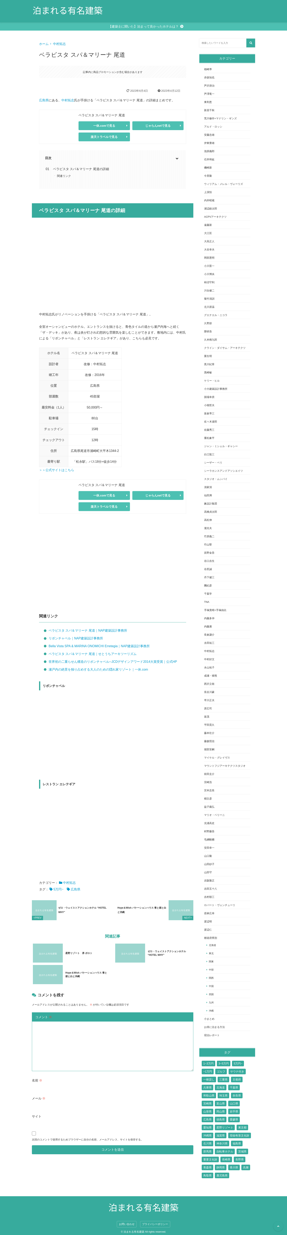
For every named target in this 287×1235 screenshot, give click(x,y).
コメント (43, 1015)
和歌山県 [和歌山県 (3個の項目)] (208, 1095)
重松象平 (209, 438)
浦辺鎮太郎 (210, 208)
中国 (211, 986)
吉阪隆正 (209, 880)
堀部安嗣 (209, 749)
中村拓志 (59, 44)
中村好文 (209, 659)
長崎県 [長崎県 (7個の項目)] (226, 1159)
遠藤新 (208, 224)
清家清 (208, 487)
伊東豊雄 (209, 143)
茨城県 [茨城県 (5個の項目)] (242, 1151)
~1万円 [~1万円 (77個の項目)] (207, 1071)
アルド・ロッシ (213, 126)
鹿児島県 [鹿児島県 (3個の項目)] (222, 1175)
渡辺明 (208, 921)
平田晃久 (209, 724)
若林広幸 (209, 913)
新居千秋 (209, 110)
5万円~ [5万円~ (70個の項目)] (238, 1063)
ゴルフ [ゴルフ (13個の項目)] (221, 1071)
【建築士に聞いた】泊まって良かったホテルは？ (143, 26)
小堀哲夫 (209, 405)
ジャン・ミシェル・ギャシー (221, 446)
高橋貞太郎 (210, 511)
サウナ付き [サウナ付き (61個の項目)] (237, 1071)
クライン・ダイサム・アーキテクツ (225, 347)
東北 (211, 953)
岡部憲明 (209, 257)
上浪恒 (208, 192)
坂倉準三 (209, 413)
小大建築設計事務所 (215, 388)
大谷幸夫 (209, 249)
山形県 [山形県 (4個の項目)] (207, 1111)
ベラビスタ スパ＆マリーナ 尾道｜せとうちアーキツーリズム (93, 654)
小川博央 (209, 274)
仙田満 (208, 495)
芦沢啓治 (209, 85)
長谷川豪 (209, 692)
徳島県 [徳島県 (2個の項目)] (220, 1119)
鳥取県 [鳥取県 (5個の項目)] (207, 1175)
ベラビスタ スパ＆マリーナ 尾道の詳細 (81, 169)
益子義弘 (209, 806)
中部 (211, 969)
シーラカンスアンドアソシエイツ (223, 470)
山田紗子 (209, 864)
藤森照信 (209, 741)
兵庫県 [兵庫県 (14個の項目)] (207, 1087)
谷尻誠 (208, 569)
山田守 (208, 872)
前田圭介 (209, 773)
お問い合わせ (127, 1224)
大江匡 (208, 233)
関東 (211, 961)
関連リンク (64, 175)
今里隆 (208, 175)
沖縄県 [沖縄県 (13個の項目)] (207, 1135)
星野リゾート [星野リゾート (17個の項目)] (224, 1127)
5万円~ (58, 889)
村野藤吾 (209, 831)
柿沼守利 (209, 282)
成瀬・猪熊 (210, 675)
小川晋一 (209, 265)
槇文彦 (208, 798)
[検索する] (250, 43)
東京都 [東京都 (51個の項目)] (242, 1127)
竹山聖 (208, 544)
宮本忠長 (209, 790)
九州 (211, 1002)
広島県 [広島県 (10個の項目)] (207, 1119)
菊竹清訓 (209, 298)
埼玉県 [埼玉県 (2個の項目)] (223, 1095)
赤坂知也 (209, 77)
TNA (206, 601)
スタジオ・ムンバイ (215, 478)
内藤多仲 (209, 618)
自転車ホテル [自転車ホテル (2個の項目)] (224, 1151)
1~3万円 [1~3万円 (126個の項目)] (208, 1063)
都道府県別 (210, 937)
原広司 (208, 708)
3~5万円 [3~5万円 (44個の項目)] (223, 1063)
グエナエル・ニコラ (215, 315)
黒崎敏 (208, 372)
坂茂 (206, 716)
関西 (211, 978)
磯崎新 (208, 167)
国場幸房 (209, 397)
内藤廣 (208, 626)
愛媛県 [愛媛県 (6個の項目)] (234, 1119)
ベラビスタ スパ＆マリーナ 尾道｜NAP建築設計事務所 (88, 630)
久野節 (208, 323)
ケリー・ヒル (212, 380)
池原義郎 (209, 151)
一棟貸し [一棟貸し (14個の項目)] (208, 1079)
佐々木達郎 (210, 421)
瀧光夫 (208, 528)
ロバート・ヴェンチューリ (219, 905)
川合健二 (209, 290)
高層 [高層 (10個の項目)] (246, 1167)
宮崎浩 (208, 782)
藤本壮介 (209, 733)
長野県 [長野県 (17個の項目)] (239, 1159)
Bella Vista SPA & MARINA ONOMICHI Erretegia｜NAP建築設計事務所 (99, 646)
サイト (36, 1114)
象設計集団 (210, 503)
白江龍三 (209, 454)
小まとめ (209, 1018)
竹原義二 (209, 536)
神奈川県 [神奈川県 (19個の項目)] (222, 1143)
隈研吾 (208, 331)
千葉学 (208, 593)
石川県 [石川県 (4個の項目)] (207, 1143)
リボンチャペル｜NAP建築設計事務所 (76, 638)
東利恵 (208, 102)
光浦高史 (209, 823)
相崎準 (208, 69)
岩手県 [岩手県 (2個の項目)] (234, 1111)
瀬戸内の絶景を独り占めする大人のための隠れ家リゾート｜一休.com (98, 669)
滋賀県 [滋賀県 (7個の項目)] (220, 1135)
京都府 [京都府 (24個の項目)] (237, 1079)
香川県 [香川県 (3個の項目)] (234, 1167)
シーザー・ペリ (213, 462)
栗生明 (208, 356)
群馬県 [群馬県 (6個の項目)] (207, 1151)
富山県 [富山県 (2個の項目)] (220, 1103)
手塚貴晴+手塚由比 (215, 610)
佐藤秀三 (209, 429)
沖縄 (211, 1010)
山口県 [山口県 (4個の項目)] (234, 1103)
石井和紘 (209, 159)
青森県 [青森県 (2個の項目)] (207, 1167)
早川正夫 (209, 700)
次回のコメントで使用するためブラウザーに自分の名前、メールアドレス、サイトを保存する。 (87, 1137)
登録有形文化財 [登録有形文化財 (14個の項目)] (239, 1135)
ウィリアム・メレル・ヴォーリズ (223, 183)
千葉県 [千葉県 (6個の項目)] (234, 1087)
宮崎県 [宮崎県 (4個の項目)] (207, 1103)
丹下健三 (209, 577)
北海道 (212, 945)
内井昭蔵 (209, 200)
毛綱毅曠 (209, 839)
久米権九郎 (210, 339)
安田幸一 (209, 847)
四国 (211, 994)
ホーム (44, 44)
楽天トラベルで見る (104, 137)
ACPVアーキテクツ (215, 216)
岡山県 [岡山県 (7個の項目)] (220, 1111)
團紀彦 (208, 585)
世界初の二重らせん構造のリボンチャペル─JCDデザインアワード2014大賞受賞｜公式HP (113, 661)
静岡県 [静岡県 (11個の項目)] (220, 1167)
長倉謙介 (209, 634)
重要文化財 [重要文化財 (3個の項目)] (210, 1159)
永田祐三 (209, 642)
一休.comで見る (104, 125)
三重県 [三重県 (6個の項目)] (223, 1079)
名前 (37, 1078)
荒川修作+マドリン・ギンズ (220, 118)
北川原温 (209, 306)
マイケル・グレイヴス (217, 757)
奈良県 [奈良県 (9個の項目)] (237, 1095)
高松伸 (208, 519)
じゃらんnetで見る (158, 125)
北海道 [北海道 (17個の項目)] (220, 1087)
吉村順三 (209, 896)
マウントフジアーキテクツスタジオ (225, 765)
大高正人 (209, 241)
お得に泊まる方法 (214, 1027)
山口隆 (208, 855)
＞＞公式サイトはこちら (56, 470)
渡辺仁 (208, 929)
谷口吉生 (209, 560)
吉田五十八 (210, 888)
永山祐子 (209, 667)
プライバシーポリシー (155, 1224)
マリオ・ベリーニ (214, 814)
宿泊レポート (212, 1035)
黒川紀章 (209, 364)
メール (38, 1096)
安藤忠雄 (209, 134)
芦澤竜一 (209, 93)
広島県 (44, 100)
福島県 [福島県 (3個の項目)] (237, 1143)
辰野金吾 (209, 552)
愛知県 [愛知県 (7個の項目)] (207, 1127)
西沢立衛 (209, 683)
